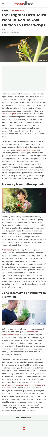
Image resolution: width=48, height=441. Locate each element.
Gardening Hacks (17, 11)
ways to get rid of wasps (26, 150)
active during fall (9, 113)
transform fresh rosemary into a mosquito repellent (23, 385)
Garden (5, 11)
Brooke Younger (9, 30)
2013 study (8, 249)
